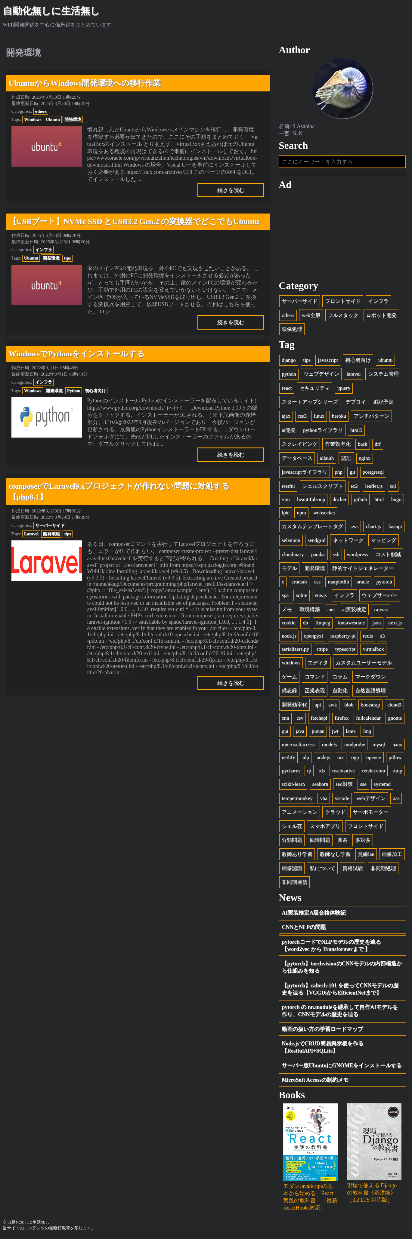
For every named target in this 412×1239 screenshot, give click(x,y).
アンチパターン (371, 416)
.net (331, 609)
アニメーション (300, 812)
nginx (364, 458)
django (289, 360)
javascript (328, 360)
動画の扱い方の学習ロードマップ (322, 1029)
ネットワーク (348, 540)
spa (285, 595)
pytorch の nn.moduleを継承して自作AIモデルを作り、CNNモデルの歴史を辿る (340, 1011)
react (287, 388)
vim (286, 500)
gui (285, 731)
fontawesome (351, 623)
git (352, 472)
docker (340, 500)
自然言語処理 (370, 691)
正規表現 (315, 691)
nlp (305, 757)
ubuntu (385, 360)
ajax (286, 416)
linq (367, 731)
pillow (395, 757)
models (329, 744)
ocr (340, 757)
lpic (286, 512)
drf (378, 444)
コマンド (315, 677)
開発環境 (72, 119)
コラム (340, 677)
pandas (318, 554)
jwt (335, 731)
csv (299, 718)
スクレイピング (300, 444)
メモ (287, 609)
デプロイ (355, 402)
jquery (343, 388)
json (376, 623)
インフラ (43, 249)
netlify (288, 757)
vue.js (320, 595)
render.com (373, 770)
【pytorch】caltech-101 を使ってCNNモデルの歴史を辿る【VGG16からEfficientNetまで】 (340, 989)
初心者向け (95, 390)
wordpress (357, 554)
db (305, 623)
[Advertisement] (342, 235)
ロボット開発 (381, 315)
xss (396, 798)
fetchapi (319, 718)
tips (67, 258)
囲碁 (342, 840)
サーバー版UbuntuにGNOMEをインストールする (342, 1065)
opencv (373, 757)
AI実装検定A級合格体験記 (314, 913)
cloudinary (293, 554)
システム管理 (383, 374)
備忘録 (289, 691)
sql (393, 486)
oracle (362, 582)
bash (362, 444)
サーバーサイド (50, 525)
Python (73, 390)
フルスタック (343, 315)
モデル (289, 568)
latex (351, 731)
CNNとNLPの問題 (304, 927)
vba (323, 798)
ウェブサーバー (380, 595)
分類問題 (292, 840)
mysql (378, 744)
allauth (327, 458)
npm (301, 512)
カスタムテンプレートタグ (312, 526)
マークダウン (370, 677)
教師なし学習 (335, 854)
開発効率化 (294, 705)
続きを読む (230, 190)
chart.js (373, 526)
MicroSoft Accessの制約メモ (315, 1080)
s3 (382, 636)
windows (291, 663)
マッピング (383, 540)
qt (309, 770)
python (289, 374)
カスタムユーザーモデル (364, 663)
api (318, 705)
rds (321, 770)
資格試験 (352, 868)
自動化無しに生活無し (51, 10)
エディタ (318, 663)
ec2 (354, 486)
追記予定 (383, 402)
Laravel (31, 533)
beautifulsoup (311, 500)
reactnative (343, 770)
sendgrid (316, 540)
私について (322, 868)
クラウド (335, 812)
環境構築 (309, 609)
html (379, 500)
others (41, 111)
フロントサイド (343, 301)
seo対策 (344, 784)
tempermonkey (297, 798)
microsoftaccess (298, 744)
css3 (302, 416)
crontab (299, 582)
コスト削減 (388, 554)
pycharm (291, 770)
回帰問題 (320, 840)
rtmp (397, 770)
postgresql (373, 472)
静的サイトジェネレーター (363, 568)
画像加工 (392, 854)
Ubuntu (53, 119)
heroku (339, 416)
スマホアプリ (325, 826)
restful (288, 486)
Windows (32, 119)
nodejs (323, 757)
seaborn (320, 784)
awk (332, 705)
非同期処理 (383, 868)
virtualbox (373, 649)
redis (368, 636)
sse (363, 784)
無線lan (366, 854)
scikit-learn (293, 784)
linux (319, 416)
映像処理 (292, 329)
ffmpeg (322, 623)
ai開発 (289, 430)
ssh (336, 554)
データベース (297, 458)
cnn (285, 718)
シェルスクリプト (322, 486)
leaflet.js (374, 486)
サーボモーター (371, 812)
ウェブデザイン (321, 374)
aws (355, 526)
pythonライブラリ (323, 430)
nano (397, 744)
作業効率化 (338, 444)
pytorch (384, 582)
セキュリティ (314, 388)
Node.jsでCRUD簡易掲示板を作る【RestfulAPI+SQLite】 (323, 1047)
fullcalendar (368, 718)
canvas (381, 609)
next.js (395, 623)
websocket (324, 512)
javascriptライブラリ (304, 472)
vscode (342, 798)
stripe (322, 649)
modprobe (354, 744)
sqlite (301, 595)
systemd (382, 784)
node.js (289, 636)
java (300, 731)
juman (317, 731)
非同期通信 (294, 882)
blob (348, 705)
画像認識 (292, 868)
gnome (395, 718)
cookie (289, 623)
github (360, 500)
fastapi (395, 526)
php (338, 472)
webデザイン (370, 798)
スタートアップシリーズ (310, 402)
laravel (354, 374)
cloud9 (394, 705)
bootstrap (370, 705)
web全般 (311, 315)
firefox (342, 718)
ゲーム (289, 677)
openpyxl (313, 636)
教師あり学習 (297, 854)
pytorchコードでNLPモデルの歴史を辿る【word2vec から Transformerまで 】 (331, 945)
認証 (346, 458)
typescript (345, 649)
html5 (356, 430)
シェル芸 (292, 826)
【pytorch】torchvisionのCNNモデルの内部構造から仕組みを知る (342, 967)
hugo (396, 500)
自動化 (340, 691)
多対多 (362, 840)
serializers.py (295, 649)
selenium (291, 540)
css (317, 582)
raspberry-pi (343, 636)
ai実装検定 (354, 609)
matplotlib (338, 582)
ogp (355, 757)
